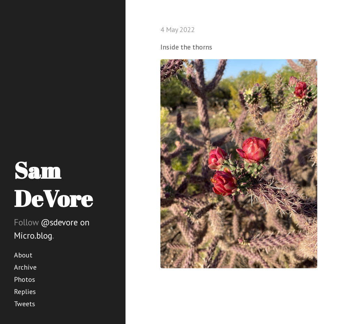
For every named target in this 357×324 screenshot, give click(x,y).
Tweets (24, 303)
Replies (25, 291)
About (23, 255)
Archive (25, 267)
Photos (24, 279)
